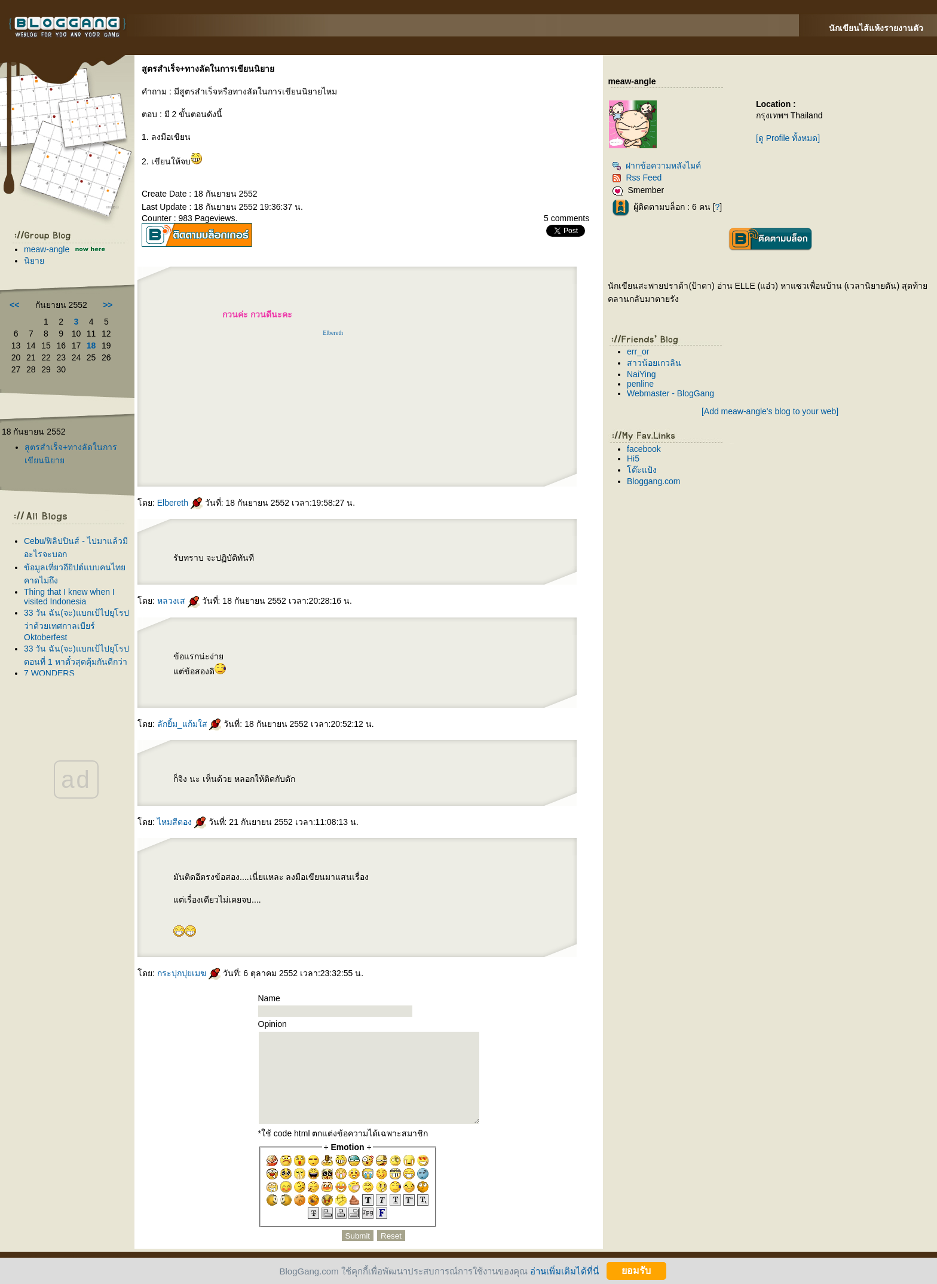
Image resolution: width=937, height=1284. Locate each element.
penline (640, 384)
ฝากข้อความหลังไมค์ (656, 165)
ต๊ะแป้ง (642, 470)
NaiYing (641, 374)
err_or (638, 351)
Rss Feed (637, 177)
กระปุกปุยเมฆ (189, 973)
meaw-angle (46, 249)
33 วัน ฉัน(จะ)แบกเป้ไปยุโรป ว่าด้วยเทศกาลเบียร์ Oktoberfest (76, 625)
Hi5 (633, 458)
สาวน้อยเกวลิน (654, 363)
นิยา (34, 260)
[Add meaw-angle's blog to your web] (770, 411)
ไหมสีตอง (181, 822)
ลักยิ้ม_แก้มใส (189, 724)
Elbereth (333, 332)
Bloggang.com (654, 481)
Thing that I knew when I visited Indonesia (69, 596)
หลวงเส (178, 601)
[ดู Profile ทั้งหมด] (788, 138)
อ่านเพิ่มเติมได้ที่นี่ (564, 1270)
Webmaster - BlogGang (670, 393)
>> (107, 305)
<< (14, 305)
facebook (644, 449)
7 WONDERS (49, 673)
